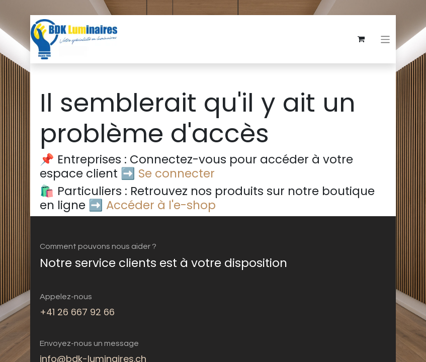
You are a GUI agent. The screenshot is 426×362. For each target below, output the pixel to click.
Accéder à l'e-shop (161, 205)
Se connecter (176, 173)
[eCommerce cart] (361, 39)
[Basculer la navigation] (385, 39)
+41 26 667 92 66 (77, 312)
